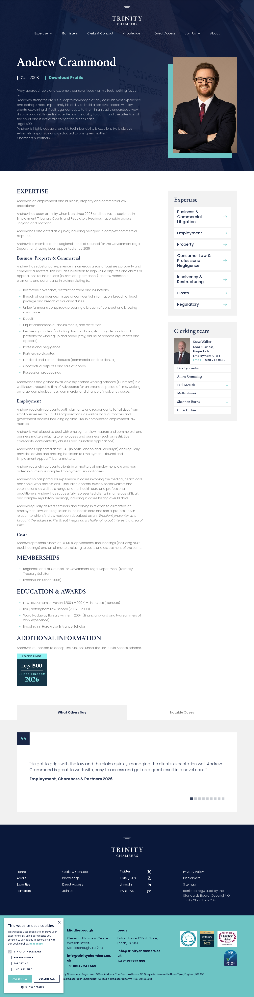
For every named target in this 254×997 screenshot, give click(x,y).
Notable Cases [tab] (182, 715)
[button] (34, 987)
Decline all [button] (47, 978)
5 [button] (207, 806)
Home (21, 872)
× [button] (59, 922)
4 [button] (203, 806)
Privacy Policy (193, 872)
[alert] (34, 955)
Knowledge (134, 33)
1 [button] (191, 806)
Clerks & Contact (100, 33)
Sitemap (189, 884)
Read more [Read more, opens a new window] (36, 943)
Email (197, 364)
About (215, 33)
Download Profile (66, 79)
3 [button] (199, 806)
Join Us (193, 33)
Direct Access (165, 33)
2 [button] (195, 806)
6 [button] (211, 806)
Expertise (44, 33)
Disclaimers (191, 878)
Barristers (70, 33)
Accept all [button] (20, 978)
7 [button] (215, 806)
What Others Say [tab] (72, 715)
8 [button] (219, 806)
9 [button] (223, 806)
